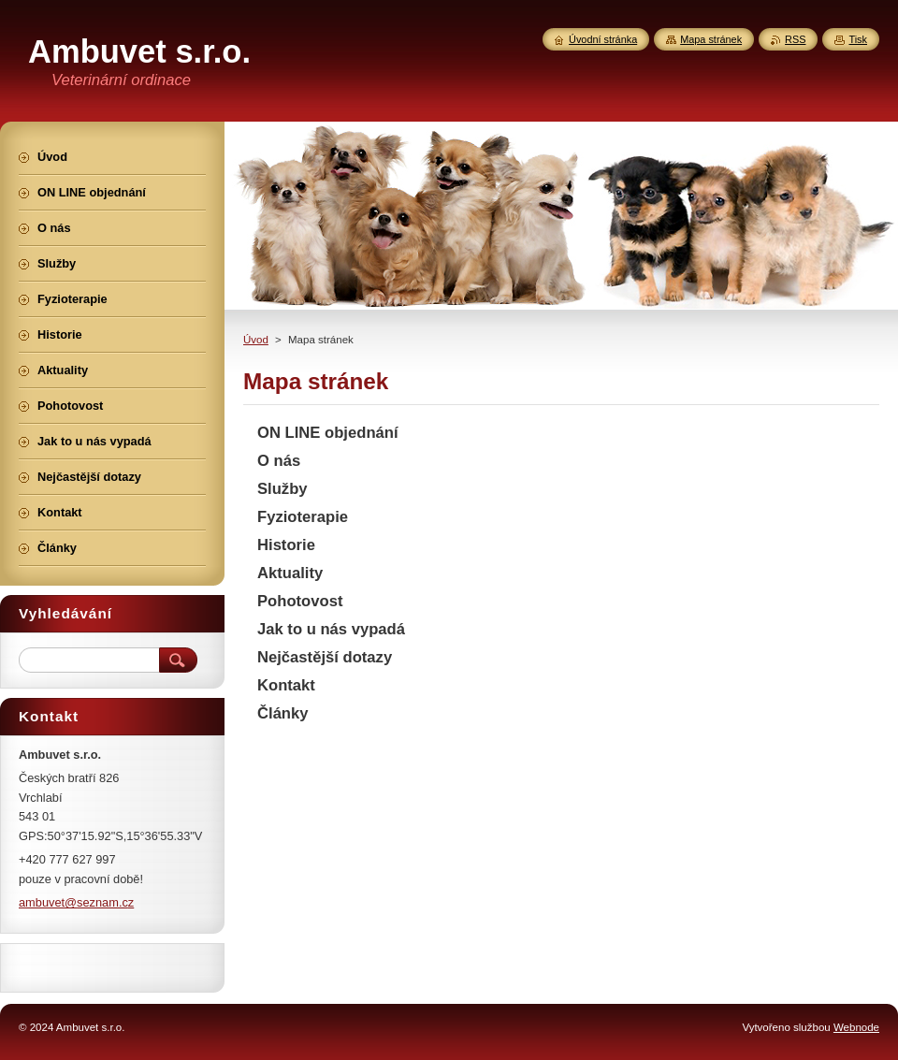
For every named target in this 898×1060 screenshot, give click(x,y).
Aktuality (290, 573)
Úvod (255, 339)
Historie (286, 545)
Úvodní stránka (603, 39)
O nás (278, 461)
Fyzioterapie (302, 517)
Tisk (857, 39)
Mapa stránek (711, 39)
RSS (795, 39)
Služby (282, 489)
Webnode (856, 1027)
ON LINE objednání (327, 433)
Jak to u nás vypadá (331, 629)
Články (283, 713)
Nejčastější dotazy (324, 657)
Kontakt (286, 685)
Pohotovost (299, 601)
